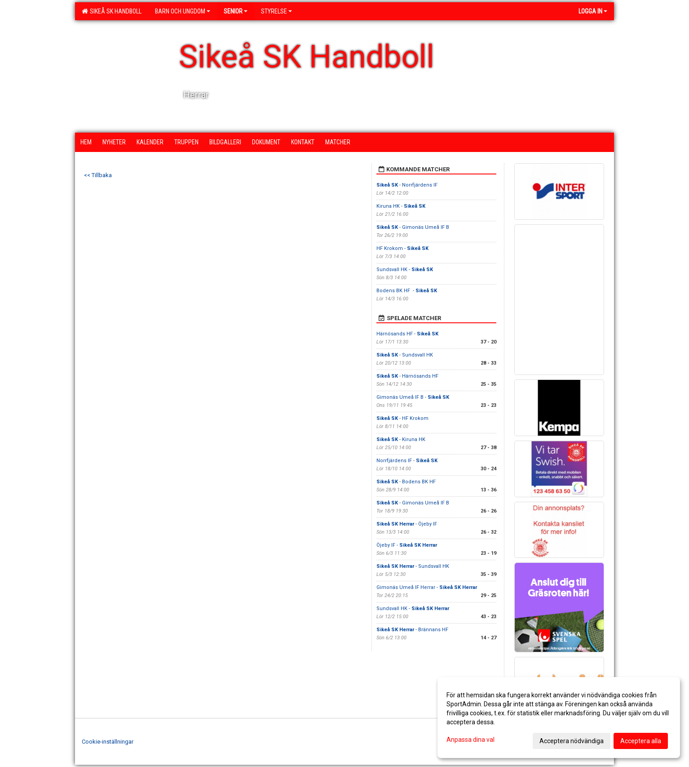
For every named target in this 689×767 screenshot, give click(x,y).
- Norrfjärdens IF (406, 185)
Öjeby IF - (406, 545)
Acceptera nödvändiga (571, 741)
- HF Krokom (402, 418)
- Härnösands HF (407, 376)
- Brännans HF (412, 630)
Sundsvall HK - (404, 269)
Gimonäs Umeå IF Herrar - (426, 587)
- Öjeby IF (406, 524)
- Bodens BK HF (406, 482)
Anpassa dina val (470, 739)
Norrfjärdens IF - (406, 461)
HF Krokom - (402, 248)
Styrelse (276, 11)
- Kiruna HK (400, 439)
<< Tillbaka (98, 175)
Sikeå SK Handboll (111, 11)
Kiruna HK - (400, 206)
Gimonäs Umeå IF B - (412, 397)
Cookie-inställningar (107, 741)
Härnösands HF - (407, 334)
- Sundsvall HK (404, 355)
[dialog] (558, 717)
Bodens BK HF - (406, 291)
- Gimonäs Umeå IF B (412, 227)
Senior (235, 11)
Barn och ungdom (182, 11)
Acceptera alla (640, 741)
